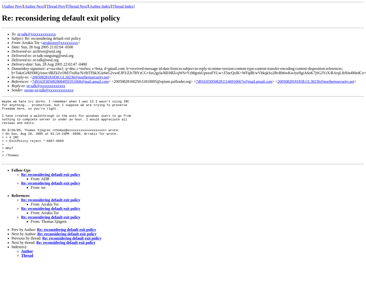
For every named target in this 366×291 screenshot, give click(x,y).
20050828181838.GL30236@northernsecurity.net (70, 77)
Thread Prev (55, 6)
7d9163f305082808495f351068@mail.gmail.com (70, 81)
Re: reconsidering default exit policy (50, 187)
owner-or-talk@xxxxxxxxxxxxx (49, 90)
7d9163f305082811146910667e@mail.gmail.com (234, 81)
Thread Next (77, 6)
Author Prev (12, 6)
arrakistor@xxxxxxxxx (60, 43)
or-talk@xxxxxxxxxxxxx (36, 34)
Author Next (34, 6)
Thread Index (123, 6)
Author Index (100, 6)
